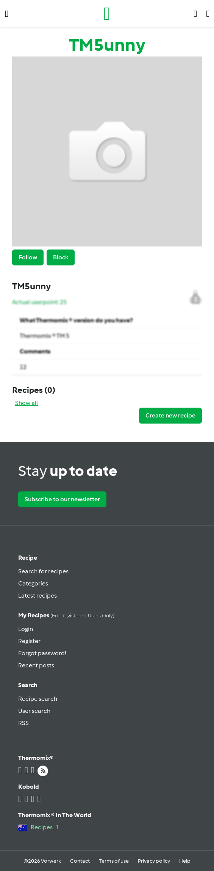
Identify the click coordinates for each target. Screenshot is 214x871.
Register (29, 641)
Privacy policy (154, 861)
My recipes (66, 615)
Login (25, 628)
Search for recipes (43, 571)
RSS (23, 723)
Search (27, 685)
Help (185, 861)
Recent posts (36, 665)
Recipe (27, 557)
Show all (26, 402)
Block (60, 257)
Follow (28, 257)
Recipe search (37, 698)
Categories (33, 583)
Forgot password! (42, 653)
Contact (80, 861)
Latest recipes (37, 595)
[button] (7, 14)
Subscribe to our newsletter (62, 499)
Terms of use (114, 861)
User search (34, 710)
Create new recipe (170, 415)
